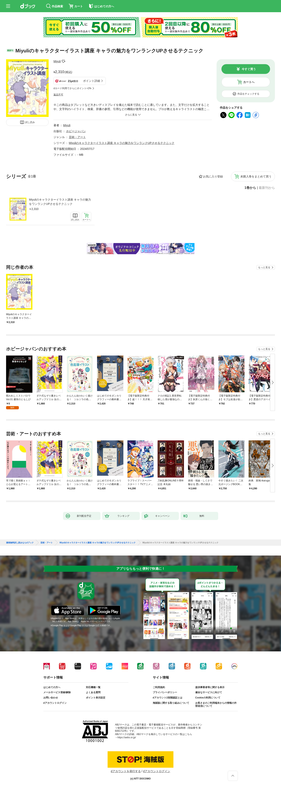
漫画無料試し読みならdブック (20, 543)
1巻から (250, 187)
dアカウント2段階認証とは (167, 697)
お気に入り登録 (213, 176)
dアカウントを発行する (126, 771)
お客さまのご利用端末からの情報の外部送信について (216, 705)
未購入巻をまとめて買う (255, 176)
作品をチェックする (248, 93)
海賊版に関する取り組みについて (171, 703)
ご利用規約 (159, 687)
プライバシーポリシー (165, 692)
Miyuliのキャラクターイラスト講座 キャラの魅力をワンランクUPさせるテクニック (60, 201)
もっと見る (264, 267)
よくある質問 (93, 692)
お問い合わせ (50, 697)
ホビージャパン (76, 131)
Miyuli (57, 61)
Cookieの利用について (207, 697)
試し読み (30, 122)
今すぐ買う (249, 69)
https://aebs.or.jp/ (127, 737)
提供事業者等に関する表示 (209, 687)
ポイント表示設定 (95, 697)
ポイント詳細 (91, 80)
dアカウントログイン (55, 703)
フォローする (64, 61)
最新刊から (267, 187)
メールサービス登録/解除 (57, 692)
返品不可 (58, 94)
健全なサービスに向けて (208, 692)
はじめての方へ (51, 687)
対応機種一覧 (93, 687)
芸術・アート (77, 137)
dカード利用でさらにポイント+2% (72, 88)
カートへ (248, 82)
